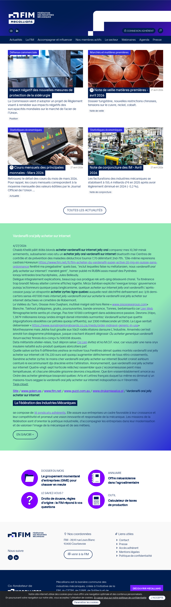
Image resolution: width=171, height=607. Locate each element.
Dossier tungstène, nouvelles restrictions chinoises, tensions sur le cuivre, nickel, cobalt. (125, 97)
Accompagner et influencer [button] (55, 39)
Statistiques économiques (26, 130)
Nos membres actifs (89, 39)
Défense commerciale (23, 52)
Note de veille (97, 111)
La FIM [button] (30, 39)
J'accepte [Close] (157, 598)
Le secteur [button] (111, 39)
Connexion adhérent (139, 30)
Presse (157, 39)
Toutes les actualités (85, 210)
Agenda (144, 39)
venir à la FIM (78, 554)
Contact (124, 540)
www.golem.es (31, 391)
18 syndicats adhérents (49, 412)
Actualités (16, 39)
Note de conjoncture (100, 192)
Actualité (14, 196)
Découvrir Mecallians (147, 589)
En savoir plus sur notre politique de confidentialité (120, 598)
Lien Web (147, 308)
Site (15, 391)
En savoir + (25, 434)
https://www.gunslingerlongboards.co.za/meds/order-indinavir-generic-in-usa (85, 325)
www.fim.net (52, 391)
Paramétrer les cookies (86, 602)
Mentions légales (129, 552)
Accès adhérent (128, 548)
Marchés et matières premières (109, 52)
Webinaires (129, 39)
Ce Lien (82, 342)
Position (14, 119)
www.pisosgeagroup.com (129, 304)
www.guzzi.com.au (77, 391)
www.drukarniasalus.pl (108, 391)
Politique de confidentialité (135, 556)
